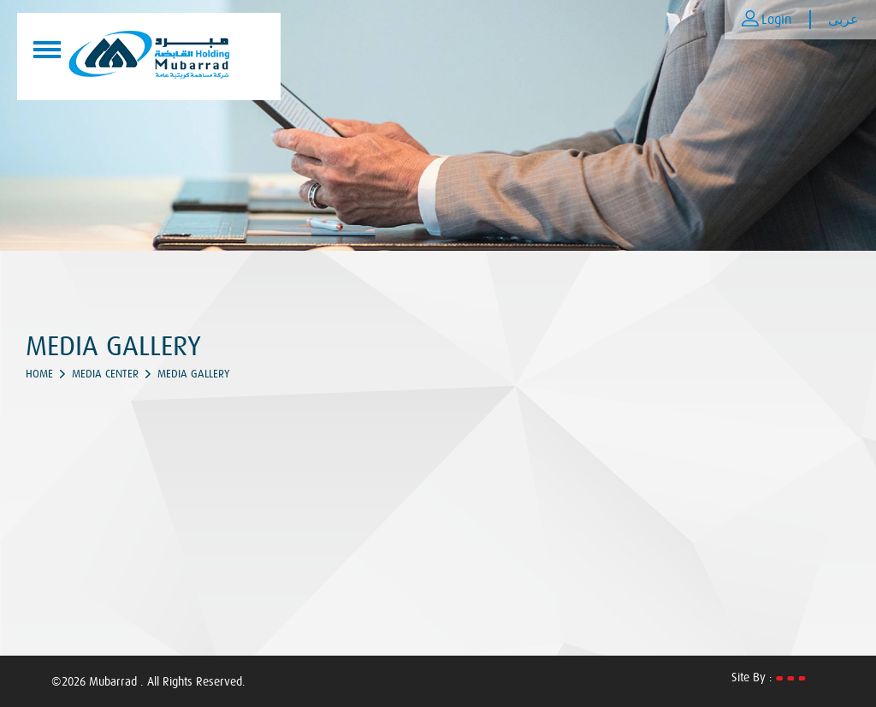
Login (776, 19)
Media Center (105, 373)
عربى (843, 19)
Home (39, 373)
